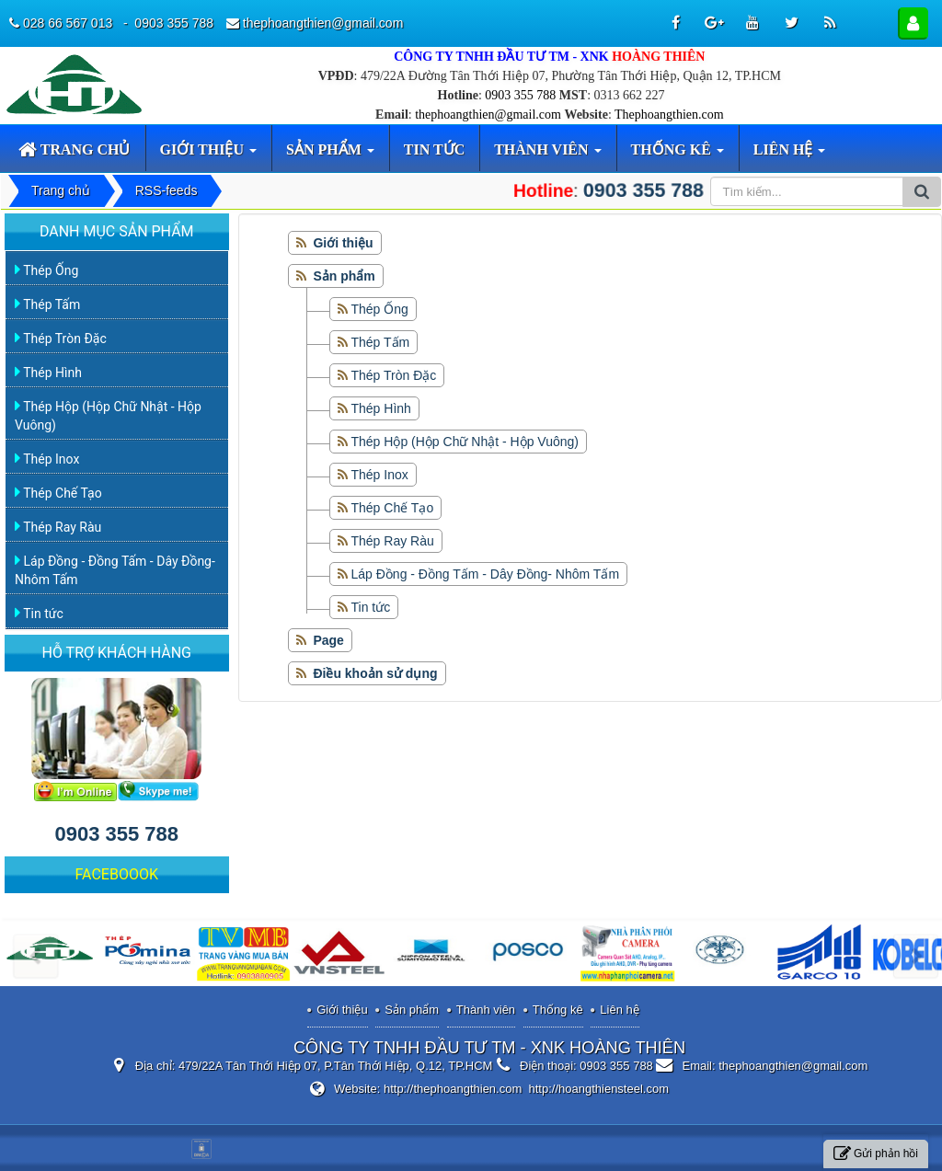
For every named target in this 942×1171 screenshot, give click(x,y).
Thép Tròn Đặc (394, 375)
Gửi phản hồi (875, 1154)
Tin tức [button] (434, 149)
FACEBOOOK (116, 874)
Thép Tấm (380, 342)
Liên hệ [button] (789, 156)
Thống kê (558, 1009)
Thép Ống (379, 309)
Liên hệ (619, 1009)
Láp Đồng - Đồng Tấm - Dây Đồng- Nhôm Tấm (485, 574)
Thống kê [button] (677, 156)
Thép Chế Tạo (392, 507)
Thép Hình (381, 408)
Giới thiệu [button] (209, 156)
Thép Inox (379, 474)
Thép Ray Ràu (392, 541)
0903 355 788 (520, 95)
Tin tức (371, 607)
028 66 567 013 (69, 23)
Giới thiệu (341, 1009)
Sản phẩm (412, 1009)
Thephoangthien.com (669, 114)
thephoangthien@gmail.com (488, 114)
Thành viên (485, 1009)
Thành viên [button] (547, 156)
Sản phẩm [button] (330, 156)
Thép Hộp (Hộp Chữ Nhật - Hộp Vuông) (465, 441)
